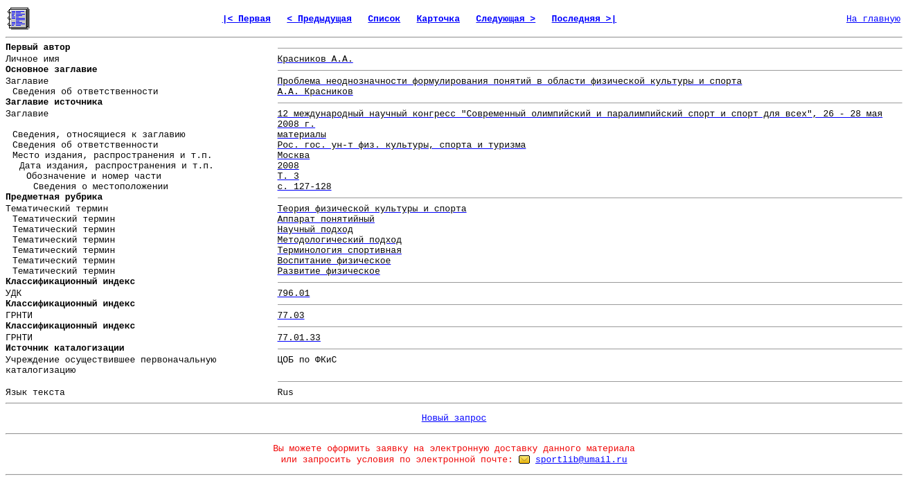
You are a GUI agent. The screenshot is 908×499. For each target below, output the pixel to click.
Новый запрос (454, 418)
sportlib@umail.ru (581, 460)
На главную (873, 19)
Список (384, 19)
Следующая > (505, 19)
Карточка (438, 19)
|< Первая (246, 19)
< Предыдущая (319, 19)
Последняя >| (584, 19)
